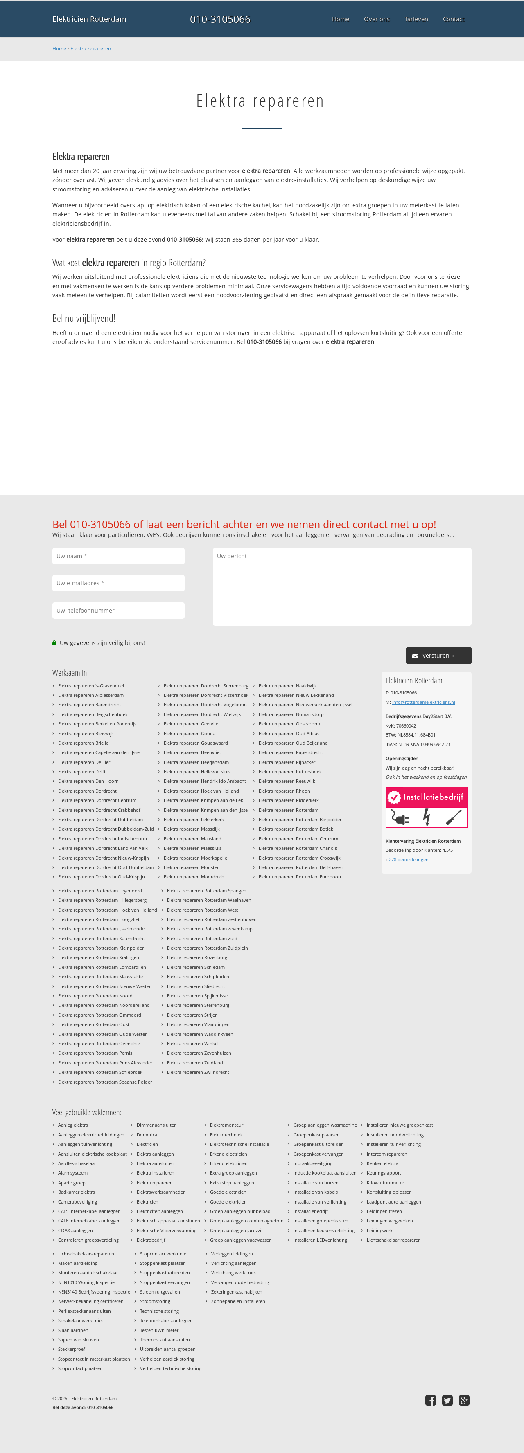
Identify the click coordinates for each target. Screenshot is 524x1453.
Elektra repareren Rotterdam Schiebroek (100, 1072)
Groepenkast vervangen (319, 1154)
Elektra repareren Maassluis (192, 848)
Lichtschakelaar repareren (394, 1240)
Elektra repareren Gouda (189, 733)
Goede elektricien (228, 1202)
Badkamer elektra (76, 1192)
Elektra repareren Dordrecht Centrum (97, 800)
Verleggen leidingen (232, 1254)
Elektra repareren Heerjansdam (196, 762)
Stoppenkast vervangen (165, 1282)
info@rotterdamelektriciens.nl (423, 702)
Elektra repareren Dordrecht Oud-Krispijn (101, 877)
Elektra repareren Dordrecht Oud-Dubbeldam (106, 867)
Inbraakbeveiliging (313, 1163)
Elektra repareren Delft (82, 771)
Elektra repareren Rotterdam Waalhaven (209, 900)
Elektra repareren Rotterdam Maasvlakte (100, 976)
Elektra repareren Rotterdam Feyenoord (100, 890)
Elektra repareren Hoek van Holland (201, 791)
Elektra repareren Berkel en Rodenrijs (97, 724)
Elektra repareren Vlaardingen (198, 1024)
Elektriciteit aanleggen (160, 1211)
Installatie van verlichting (320, 1202)
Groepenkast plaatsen (317, 1135)
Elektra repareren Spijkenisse (197, 996)
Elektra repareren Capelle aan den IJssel (99, 752)
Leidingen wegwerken (390, 1220)
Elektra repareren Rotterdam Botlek (296, 829)
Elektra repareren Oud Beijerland (293, 743)
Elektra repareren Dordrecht (87, 791)
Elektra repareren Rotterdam (288, 810)
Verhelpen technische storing (170, 1368)
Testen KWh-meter (159, 1330)
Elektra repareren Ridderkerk (289, 800)
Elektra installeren (155, 1173)
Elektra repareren (90, 48)
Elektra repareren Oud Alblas (289, 733)
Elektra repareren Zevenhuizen (199, 1053)
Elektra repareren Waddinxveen (200, 1034)
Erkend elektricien (229, 1163)
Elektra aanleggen (155, 1154)
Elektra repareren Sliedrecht (196, 986)
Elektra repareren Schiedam (196, 967)
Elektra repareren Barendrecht (89, 704)
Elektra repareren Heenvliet (192, 752)
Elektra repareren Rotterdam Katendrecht (101, 938)
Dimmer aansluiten (157, 1125)
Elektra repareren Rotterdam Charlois (298, 848)
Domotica (147, 1135)
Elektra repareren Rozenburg (197, 957)
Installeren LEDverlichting (320, 1240)
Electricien (147, 1144)
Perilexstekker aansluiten (84, 1311)
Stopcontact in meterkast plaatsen (94, 1359)
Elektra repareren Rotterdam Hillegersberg (102, 900)
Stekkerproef (71, 1349)
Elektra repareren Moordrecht (195, 877)
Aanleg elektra (73, 1125)
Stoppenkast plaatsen (163, 1263)
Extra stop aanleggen (232, 1182)
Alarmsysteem (73, 1173)
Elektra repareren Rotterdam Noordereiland (104, 1005)
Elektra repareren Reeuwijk (287, 781)
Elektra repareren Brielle (83, 743)
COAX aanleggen (75, 1230)
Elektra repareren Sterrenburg (198, 1005)
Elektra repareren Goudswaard (196, 743)
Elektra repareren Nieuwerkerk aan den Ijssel (305, 704)
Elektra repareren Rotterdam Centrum (298, 838)
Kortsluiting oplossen (389, 1192)
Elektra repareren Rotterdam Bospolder (300, 819)
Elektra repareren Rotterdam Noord (95, 996)
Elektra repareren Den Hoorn (88, 781)
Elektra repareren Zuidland (195, 1063)
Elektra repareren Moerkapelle (195, 858)
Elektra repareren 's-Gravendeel (91, 686)
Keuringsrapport (384, 1173)
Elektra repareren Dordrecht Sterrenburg (206, 686)
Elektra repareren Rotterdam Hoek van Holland (107, 910)
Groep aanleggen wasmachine (325, 1125)
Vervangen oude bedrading (240, 1282)
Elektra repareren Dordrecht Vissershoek (206, 695)
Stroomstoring (155, 1301)
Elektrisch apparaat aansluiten (168, 1220)
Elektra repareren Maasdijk (192, 829)
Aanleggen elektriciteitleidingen (91, 1135)
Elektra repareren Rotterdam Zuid (202, 938)
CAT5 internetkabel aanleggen (89, 1211)
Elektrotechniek (226, 1135)
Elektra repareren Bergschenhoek (93, 714)
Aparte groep (72, 1182)
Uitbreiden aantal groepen (168, 1349)
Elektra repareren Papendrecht (291, 752)
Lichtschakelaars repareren (86, 1254)
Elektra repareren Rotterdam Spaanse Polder (105, 1082)
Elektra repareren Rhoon (284, 791)
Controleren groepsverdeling (88, 1240)
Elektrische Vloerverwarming (166, 1230)
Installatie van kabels (316, 1192)
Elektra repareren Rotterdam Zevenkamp (210, 928)
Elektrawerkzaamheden (161, 1192)
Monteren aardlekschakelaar (88, 1272)
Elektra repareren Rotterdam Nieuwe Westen (105, 986)
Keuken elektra (382, 1163)
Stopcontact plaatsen (80, 1368)
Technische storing (159, 1311)
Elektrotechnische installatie (239, 1144)
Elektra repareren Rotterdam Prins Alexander (105, 1063)
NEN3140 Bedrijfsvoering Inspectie (94, 1292)
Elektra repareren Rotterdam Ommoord (99, 1015)
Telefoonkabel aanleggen (166, 1320)
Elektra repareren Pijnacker (287, 762)
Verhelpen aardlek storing (167, 1359)
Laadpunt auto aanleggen (394, 1202)
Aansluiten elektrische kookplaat (92, 1154)
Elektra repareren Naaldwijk (288, 686)
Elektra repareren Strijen (192, 1015)
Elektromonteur (226, 1125)
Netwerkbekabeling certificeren (91, 1301)
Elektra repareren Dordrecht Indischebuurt (102, 838)
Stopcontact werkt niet (164, 1254)
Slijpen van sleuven (78, 1339)
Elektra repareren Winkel (193, 1043)
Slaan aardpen (73, 1330)
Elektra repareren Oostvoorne (290, 724)
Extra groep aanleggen (233, 1173)
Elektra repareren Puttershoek (290, 771)
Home (59, 48)
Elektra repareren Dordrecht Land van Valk (103, 848)
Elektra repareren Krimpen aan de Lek (203, 800)
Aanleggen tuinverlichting (85, 1144)
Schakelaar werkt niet (80, 1320)
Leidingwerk (380, 1230)
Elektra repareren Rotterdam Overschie (99, 1043)
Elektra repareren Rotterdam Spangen (206, 890)
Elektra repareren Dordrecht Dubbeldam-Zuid (106, 829)
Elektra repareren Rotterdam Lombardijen (102, 967)
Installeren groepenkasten (321, 1220)
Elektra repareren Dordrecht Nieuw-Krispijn (103, 858)
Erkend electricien (228, 1154)
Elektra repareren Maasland (192, 838)
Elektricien (147, 1202)
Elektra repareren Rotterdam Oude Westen (103, 1034)
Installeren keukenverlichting (324, 1230)
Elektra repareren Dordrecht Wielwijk (202, 714)
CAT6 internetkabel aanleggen (89, 1220)
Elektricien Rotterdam (89, 19)
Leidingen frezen (384, 1211)
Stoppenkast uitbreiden (165, 1272)
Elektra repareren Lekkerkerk (194, 819)
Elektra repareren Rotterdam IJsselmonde (101, 928)
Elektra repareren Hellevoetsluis (197, 771)
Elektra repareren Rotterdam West (202, 910)
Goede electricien (228, 1192)
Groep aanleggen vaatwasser (240, 1240)
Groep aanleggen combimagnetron (247, 1220)
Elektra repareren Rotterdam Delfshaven (301, 867)
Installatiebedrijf (311, 1211)
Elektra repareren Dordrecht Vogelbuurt (205, 704)
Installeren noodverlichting (395, 1135)
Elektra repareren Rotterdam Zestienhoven (212, 919)
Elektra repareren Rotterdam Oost (93, 1024)
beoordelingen (409, 859)
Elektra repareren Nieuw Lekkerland (296, 695)
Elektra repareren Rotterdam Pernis (95, 1053)
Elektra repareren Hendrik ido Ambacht (205, 781)
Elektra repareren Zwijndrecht (198, 1072)
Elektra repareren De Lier (84, 762)
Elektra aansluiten (155, 1163)
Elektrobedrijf (151, 1240)
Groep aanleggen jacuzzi (235, 1230)
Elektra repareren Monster (191, 867)
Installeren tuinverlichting (394, 1144)
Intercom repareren (387, 1154)
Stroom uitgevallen (160, 1292)
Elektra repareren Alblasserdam (91, 695)
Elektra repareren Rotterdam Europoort (300, 877)
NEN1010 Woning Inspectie (86, 1282)
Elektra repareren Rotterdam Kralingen (98, 957)
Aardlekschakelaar (77, 1163)
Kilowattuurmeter (385, 1182)
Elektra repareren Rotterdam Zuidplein (207, 948)
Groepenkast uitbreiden (319, 1144)
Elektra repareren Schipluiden (198, 976)
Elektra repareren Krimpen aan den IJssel (206, 810)
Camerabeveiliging (77, 1202)
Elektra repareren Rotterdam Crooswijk (300, 858)
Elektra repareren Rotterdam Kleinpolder (101, 948)
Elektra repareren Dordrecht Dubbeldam (100, 819)
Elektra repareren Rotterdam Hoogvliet (99, 919)
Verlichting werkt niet (233, 1272)
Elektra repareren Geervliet (192, 724)
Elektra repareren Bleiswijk (86, 733)
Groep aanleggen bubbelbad (240, 1211)
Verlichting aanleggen (234, 1263)
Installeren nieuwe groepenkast (400, 1125)
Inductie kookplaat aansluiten (325, 1173)
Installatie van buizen (316, 1182)
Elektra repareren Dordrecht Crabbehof (99, 810)
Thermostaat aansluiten (165, 1339)
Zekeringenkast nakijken (236, 1292)
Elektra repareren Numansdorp (291, 714)
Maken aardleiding (77, 1263)
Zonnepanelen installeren (238, 1301)
